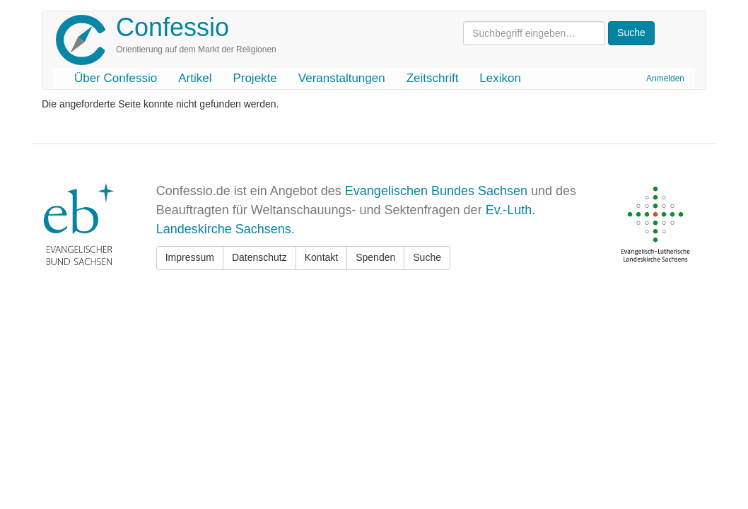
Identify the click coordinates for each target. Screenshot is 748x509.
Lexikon (500, 78)
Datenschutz (259, 257)
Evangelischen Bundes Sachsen (436, 191)
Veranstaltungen (341, 78)
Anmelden (665, 78)
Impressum (189, 257)
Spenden (375, 257)
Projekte (254, 78)
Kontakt (321, 257)
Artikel (194, 78)
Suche (427, 257)
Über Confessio (115, 78)
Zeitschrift (433, 78)
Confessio (172, 27)
